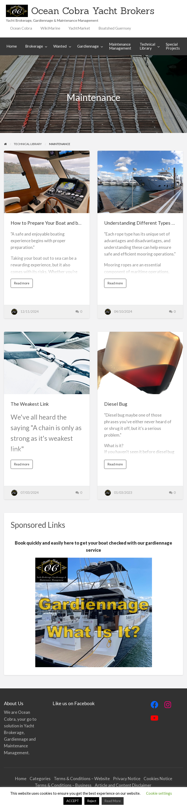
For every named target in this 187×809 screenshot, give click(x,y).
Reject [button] (91, 801)
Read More (113, 801)
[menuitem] (21, 28)
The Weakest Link (30, 404)
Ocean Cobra (21, 28)
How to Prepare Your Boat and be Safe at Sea (58, 223)
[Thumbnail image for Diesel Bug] (140, 363)
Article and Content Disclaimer (123, 785)
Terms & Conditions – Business (63, 785)
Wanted (60, 46)
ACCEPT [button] (72, 801)
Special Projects (173, 46)
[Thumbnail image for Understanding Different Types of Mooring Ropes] (140, 182)
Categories (40, 778)
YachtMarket (79, 28)
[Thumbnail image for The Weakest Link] (47, 363)
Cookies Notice (158, 778)
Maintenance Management (120, 46)
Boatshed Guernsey (114, 28)
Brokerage (34, 46)
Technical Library (147, 46)
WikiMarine (50, 28)
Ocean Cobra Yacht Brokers (92, 11)
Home (11, 46)
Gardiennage (88, 46)
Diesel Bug (115, 404)
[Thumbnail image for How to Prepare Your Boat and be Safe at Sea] (47, 182)
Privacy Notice (126, 778)
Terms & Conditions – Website (82, 778)
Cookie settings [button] (159, 793)
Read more (23, 284)
